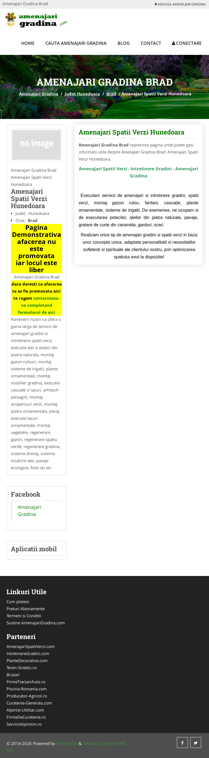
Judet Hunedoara (82, 93)
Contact (151, 43)
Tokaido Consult (97, 743)
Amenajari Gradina (38, 93)
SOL (10, 750)
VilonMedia (67, 743)
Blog (124, 43)
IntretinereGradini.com (28, 653)
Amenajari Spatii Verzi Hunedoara (131, 132)
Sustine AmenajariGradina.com (36, 622)
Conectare (187, 43)
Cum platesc (18, 601)
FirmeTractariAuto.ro (26, 681)
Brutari (13, 674)
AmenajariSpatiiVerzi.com (31, 646)
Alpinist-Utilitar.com (25, 710)
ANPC (121, 743)
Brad (111, 93)
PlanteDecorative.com (27, 660)
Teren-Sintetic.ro (22, 667)
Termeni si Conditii (24, 615)
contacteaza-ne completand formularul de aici (39, 305)
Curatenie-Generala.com (29, 703)
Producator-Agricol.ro (27, 696)
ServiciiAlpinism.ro (24, 724)
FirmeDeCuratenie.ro (26, 717)
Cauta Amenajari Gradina (76, 43)
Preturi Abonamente (26, 608)
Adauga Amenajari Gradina (180, 4)
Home (28, 43)
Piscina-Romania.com (27, 688)
